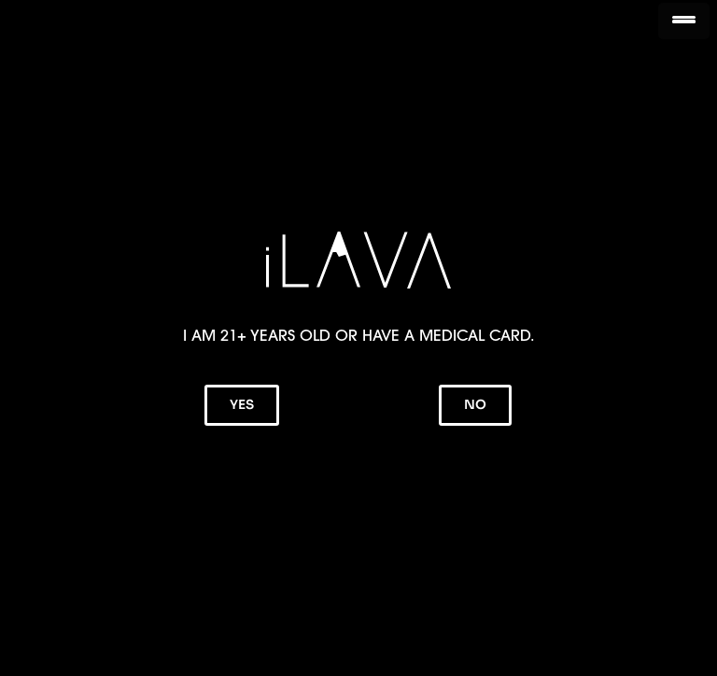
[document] (358, 338)
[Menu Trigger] (684, 21)
